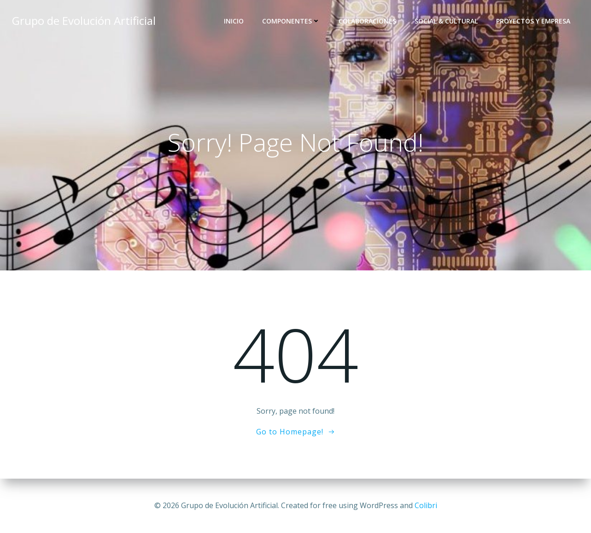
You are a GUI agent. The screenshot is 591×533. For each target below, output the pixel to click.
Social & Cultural (446, 21)
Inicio (234, 21)
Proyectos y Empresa (533, 21)
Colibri (426, 505)
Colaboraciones (367, 21)
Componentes (291, 21)
